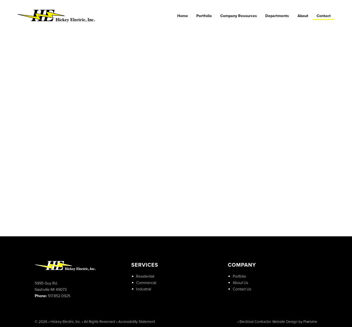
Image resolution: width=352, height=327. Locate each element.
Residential (145, 276)
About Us (240, 282)
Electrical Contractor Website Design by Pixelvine (278, 321)
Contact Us (242, 289)
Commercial (146, 282)
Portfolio (239, 276)
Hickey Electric (57, 16)
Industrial (143, 289)
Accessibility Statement (136, 321)
